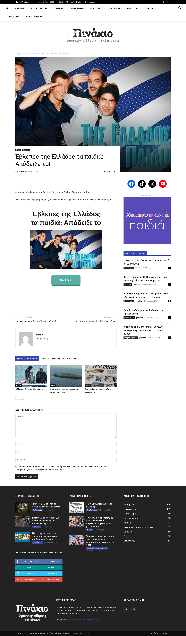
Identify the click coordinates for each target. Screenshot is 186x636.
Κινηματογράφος (130, 338)
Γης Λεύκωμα (129, 318)
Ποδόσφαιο (128, 301)
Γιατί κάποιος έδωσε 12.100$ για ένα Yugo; (96, 321)
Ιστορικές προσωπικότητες (97, 548)
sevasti (138, 268)
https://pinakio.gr (42, 339)
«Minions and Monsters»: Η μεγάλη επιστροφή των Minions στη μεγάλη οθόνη (144, 330)
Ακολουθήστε (54, 567)
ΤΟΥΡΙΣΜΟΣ (78, 8)
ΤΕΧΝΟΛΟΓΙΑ (12, 16)
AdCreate (85, 633)
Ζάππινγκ (26, 150)
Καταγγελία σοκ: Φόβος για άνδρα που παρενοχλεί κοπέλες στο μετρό (45, 521)
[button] (179, 8)
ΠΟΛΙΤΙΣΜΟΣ (97, 8)
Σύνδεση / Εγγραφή (66, 2)
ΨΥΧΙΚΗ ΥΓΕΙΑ (34, 16)
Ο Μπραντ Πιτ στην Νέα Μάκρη (29, 389)
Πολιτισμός (128, 268)
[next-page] (22, 398)
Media (26, 53)
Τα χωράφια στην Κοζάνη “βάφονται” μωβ (35, 321)
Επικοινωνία (90, 2)
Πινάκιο (79, 2)
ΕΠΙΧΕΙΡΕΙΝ (60, 8)
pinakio (22, 171)
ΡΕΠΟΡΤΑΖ (43, 8)
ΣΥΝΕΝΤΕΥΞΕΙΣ (23, 8)
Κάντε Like (55, 561)
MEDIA (151, 8)
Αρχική (18, 53)
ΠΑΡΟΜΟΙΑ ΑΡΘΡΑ (27, 358)
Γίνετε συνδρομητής (50, 579)
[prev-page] (17, 398)
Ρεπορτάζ (128, 284)
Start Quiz (66, 280)
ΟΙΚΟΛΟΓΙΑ (115, 8)
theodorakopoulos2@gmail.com (84, 619)
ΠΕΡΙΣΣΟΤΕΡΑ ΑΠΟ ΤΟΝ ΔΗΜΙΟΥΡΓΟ (60, 358)
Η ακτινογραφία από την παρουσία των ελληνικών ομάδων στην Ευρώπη (44, 536)
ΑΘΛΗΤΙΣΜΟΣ (135, 8)
